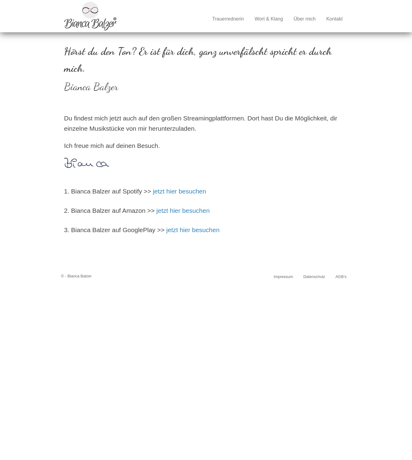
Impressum (283, 448)
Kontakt (334, 18)
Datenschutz (314, 448)
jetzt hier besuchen (179, 362)
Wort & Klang (269, 18)
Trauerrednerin (228, 18)
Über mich (305, 18)
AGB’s (340, 448)
